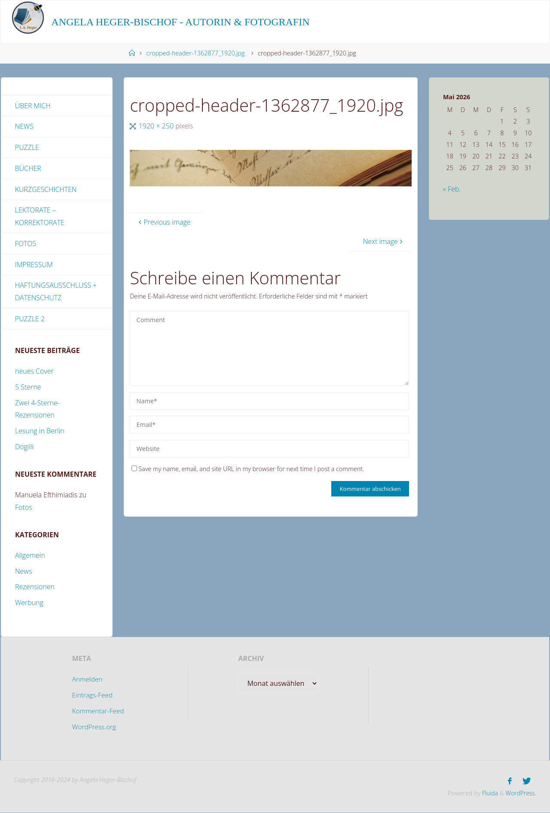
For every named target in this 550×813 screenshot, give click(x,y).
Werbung (29, 604)
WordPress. (520, 793)
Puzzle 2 (30, 319)
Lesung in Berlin (39, 432)
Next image (384, 241)
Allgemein (30, 556)
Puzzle (27, 147)
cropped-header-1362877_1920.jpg (196, 53)
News (24, 126)
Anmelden (86, 680)
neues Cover (34, 372)
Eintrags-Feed (92, 696)
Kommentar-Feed (98, 711)
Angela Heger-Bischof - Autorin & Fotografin (180, 21)
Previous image (163, 222)
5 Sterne (28, 388)
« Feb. (452, 189)
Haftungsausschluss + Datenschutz (56, 292)
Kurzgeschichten (46, 190)
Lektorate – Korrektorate (40, 217)
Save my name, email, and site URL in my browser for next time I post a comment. (247, 469)
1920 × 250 (157, 126)
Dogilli (24, 448)
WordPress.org (93, 727)
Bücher (28, 169)
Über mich (33, 105)
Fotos (26, 244)
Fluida (488, 793)
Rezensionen (35, 588)
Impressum (34, 265)
